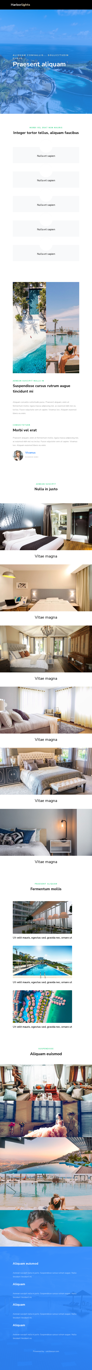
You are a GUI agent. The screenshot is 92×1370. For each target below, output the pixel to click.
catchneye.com (52, 1351)
